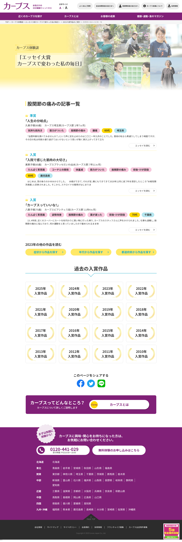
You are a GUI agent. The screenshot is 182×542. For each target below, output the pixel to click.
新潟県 (56, 480)
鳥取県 (56, 497)
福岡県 (56, 509)
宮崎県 (110, 509)
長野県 (108, 480)
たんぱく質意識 (36, 169)
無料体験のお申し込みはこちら (118, 450)
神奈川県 (68, 474)
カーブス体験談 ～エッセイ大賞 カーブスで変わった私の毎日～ (35, 22)
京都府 (77, 491)
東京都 (56, 474)
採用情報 (98, 527)
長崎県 (89, 509)
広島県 (87, 497)
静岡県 (129, 480)
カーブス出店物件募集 (138, 527)
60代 (107, 130)
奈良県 (108, 491)
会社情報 (38, 527)
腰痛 (95, 130)
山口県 (98, 497)
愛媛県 (77, 503)
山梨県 (98, 480)
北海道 (56, 462)
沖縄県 (132, 509)
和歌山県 (120, 491)
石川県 (77, 480)
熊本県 (66, 509)
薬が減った (96, 214)
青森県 (56, 468)
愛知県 (56, 485)
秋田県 (87, 468)
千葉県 (148, 214)
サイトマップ (52, 527)
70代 (134, 214)
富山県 (66, 480)
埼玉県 (120, 130)
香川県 (66, 503)
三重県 (56, 491)
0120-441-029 (64, 450)
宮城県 (77, 468)
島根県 (66, 497)
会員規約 (85, 527)
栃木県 (121, 474)
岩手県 (66, 468)
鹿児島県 (45, 175)
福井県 (87, 480)
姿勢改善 (56, 214)
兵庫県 (98, 491)
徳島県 (56, 503)
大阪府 (87, 491)
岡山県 (77, 497)
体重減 (79, 169)
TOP (7, 22)
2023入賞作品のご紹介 (71, 22)
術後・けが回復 (141, 169)
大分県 (100, 509)
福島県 (108, 468)
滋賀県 (66, 491)
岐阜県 (119, 480)
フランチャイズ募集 (115, 527)
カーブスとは (119, 404)
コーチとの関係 (60, 169)
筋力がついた (57, 130)
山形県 (98, 468)
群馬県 (110, 474)
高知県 (87, 503)
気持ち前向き (35, 130)
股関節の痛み (78, 130)
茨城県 (100, 474)
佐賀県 (121, 509)
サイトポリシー (70, 527)
